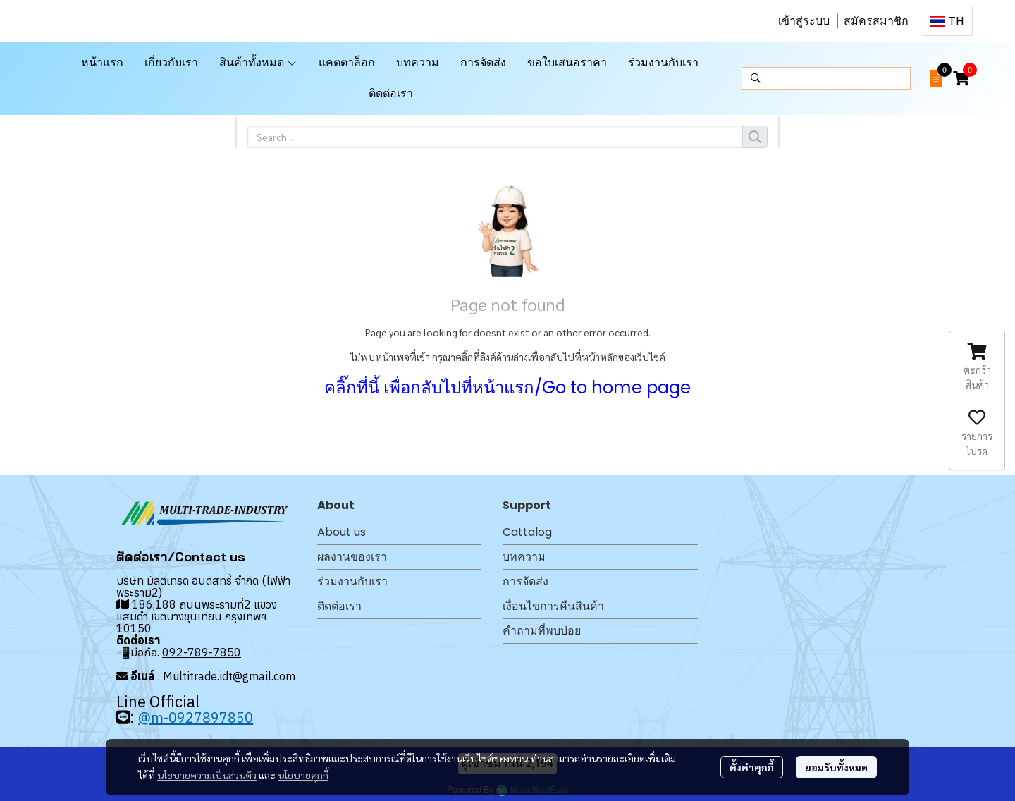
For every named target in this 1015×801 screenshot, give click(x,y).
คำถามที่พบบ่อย (542, 631)
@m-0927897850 (195, 717)
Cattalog (527, 532)
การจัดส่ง (525, 581)
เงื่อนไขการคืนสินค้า (553, 606)
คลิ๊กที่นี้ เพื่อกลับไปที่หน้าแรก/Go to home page (507, 387)
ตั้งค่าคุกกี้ (752, 767)
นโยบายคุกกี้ (303, 775)
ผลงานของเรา (352, 557)
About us (341, 532)
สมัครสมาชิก (876, 21)
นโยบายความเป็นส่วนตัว (207, 775)
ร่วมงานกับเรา (352, 581)
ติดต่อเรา (339, 606)
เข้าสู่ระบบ (804, 21)
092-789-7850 (201, 652)
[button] (947, 21)
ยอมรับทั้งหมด (836, 767)
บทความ (524, 557)
